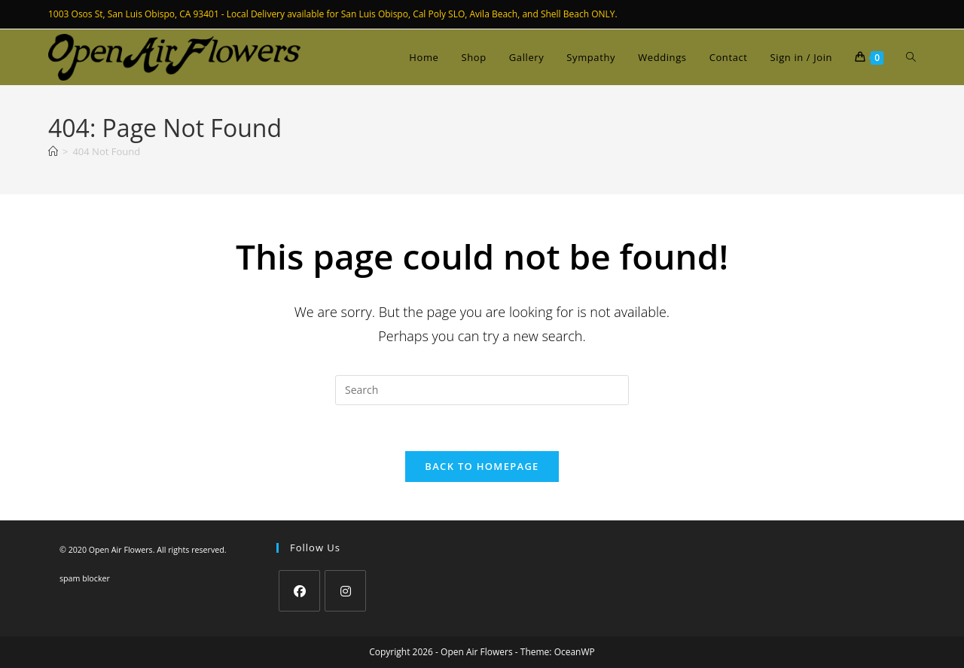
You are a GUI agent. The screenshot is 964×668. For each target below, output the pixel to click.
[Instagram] (345, 591)
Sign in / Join (801, 57)
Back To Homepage (481, 466)
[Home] (53, 151)
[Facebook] (299, 591)
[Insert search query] (482, 390)
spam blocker (84, 578)
